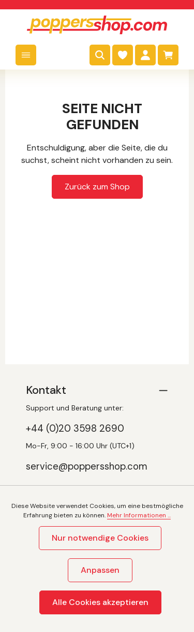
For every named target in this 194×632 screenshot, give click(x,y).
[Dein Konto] (145, 55)
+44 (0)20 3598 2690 (75, 428)
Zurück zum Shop (97, 186)
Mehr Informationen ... (139, 515)
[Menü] (26, 55)
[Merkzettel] (122, 55)
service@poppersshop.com (86, 466)
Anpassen (100, 570)
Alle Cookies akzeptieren (100, 602)
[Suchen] (99, 55)
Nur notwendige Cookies (100, 537)
